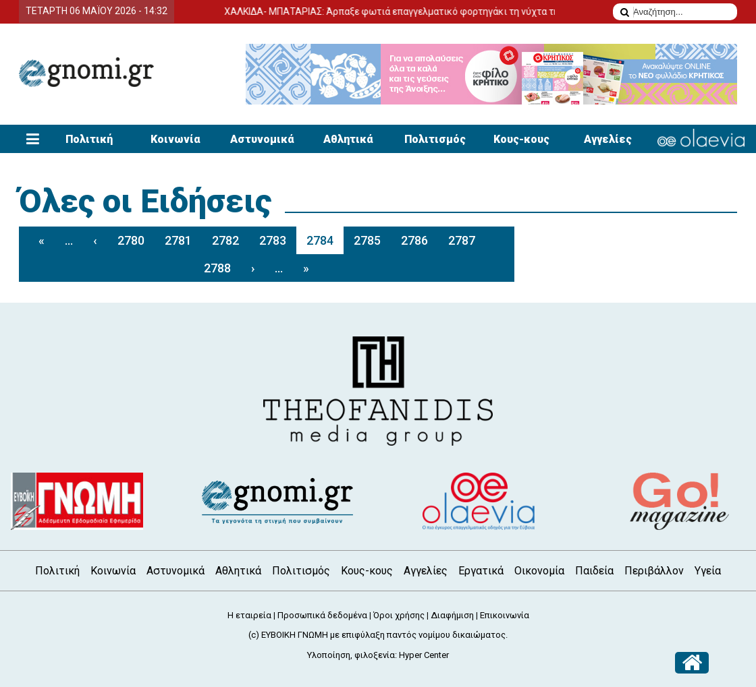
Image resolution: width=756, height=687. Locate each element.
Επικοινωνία (504, 615)
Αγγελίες (608, 139)
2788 (217, 268)
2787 (461, 240)
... (69, 240)
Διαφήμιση (452, 615)
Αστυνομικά (262, 139)
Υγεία (708, 570)
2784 (319, 240)
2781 (178, 240)
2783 (272, 240)
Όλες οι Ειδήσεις (145, 201)
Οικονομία (539, 570)
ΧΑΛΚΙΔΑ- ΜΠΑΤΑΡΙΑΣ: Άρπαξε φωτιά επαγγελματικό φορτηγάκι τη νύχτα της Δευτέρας (436, 11)
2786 (414, 240)
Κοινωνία (175, 139)
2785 (367, 240)
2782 (225, 240)
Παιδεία (594, 570)
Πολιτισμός (435, 139)
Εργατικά (481, 570)
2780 (130, 240)
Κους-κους (521, 139)
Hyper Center (424, 655)
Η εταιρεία (249, 615)
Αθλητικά (348, 139)
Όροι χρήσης (399, 615)
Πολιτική (89, 139)
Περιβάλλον (654, 570)
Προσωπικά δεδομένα (322, 615)
